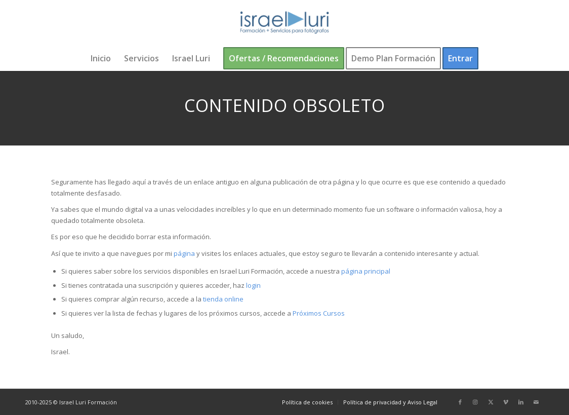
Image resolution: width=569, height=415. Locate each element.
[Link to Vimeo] (505, 401)
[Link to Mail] (536, 401)
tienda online (223, 299)
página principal (365, 271)
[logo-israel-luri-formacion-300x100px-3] (284, 23)
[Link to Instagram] (475, 401)
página (184, 253)
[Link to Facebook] (460, 401)
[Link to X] (490, 401)
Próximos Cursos (318, 313)
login (253, 285)
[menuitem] (100, 58)
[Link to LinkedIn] (521, 401)
